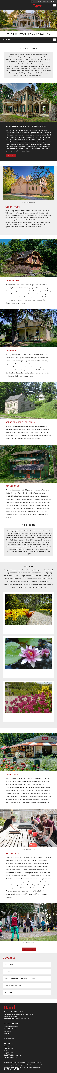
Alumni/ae (45, 1)
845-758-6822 (13, 1016)
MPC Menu (6, 39)
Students (34, 1)
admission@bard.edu (22, 1019)
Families (39, 1)
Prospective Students (11, 1026)
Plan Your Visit (29, 949)
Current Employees (10, 1029)
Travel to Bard (8, 1048)
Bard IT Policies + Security (12, 1055)
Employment (8, 1046)
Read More (11, 155)
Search (6, 1050)
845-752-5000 (16, 985)
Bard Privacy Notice (10, 1057)
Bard (38, 6)
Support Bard (8, 1053)
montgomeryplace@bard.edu (23, 978)
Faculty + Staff (53, 1)
